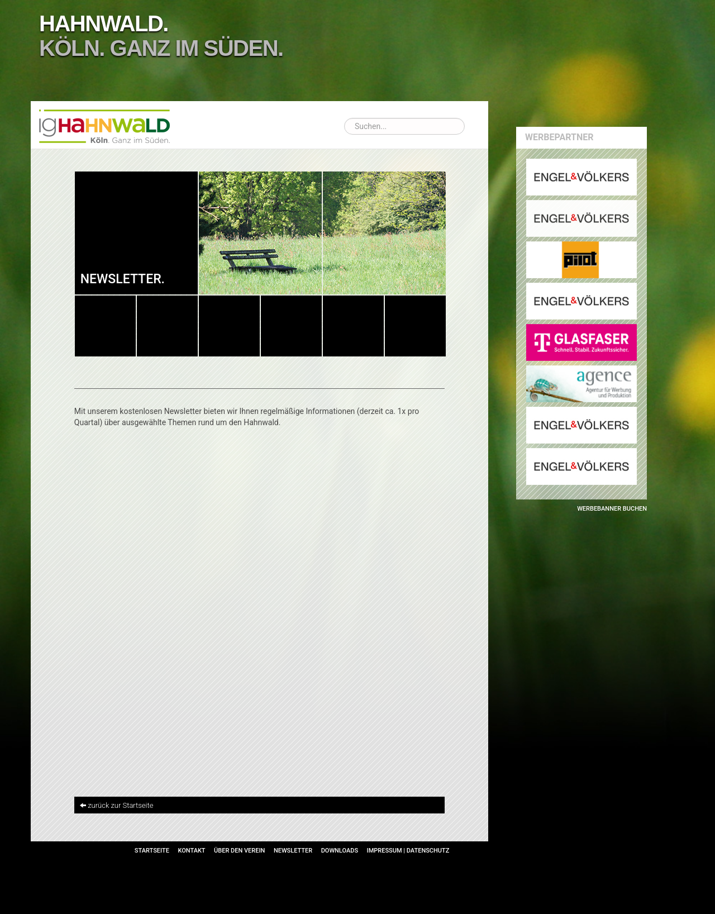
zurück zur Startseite (120, 805)
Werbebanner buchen (612, 508)
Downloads (339, 850)
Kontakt (191, 850)
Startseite (152, 850)
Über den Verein (239, 850)
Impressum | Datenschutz (408, 850)
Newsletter (293, 850)
